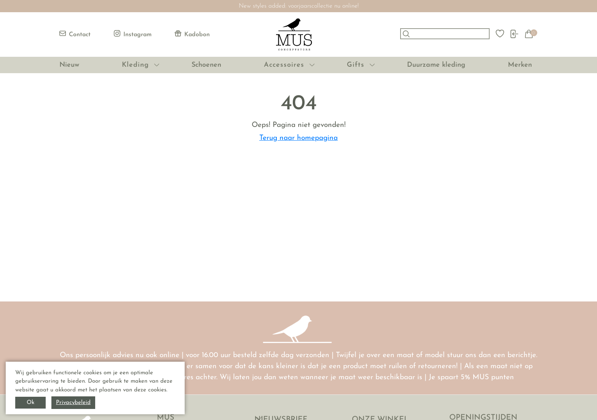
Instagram (133, 34)
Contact (75, 34)
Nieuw (69, 65)
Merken (520, 65)
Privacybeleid (73, 403)
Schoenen (206, 65)
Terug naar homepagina (298, 138)
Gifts (355, 65)
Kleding (135, 65)
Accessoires (284, 65)
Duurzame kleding (436, 65)
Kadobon (192, 34)
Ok (30, 403)
